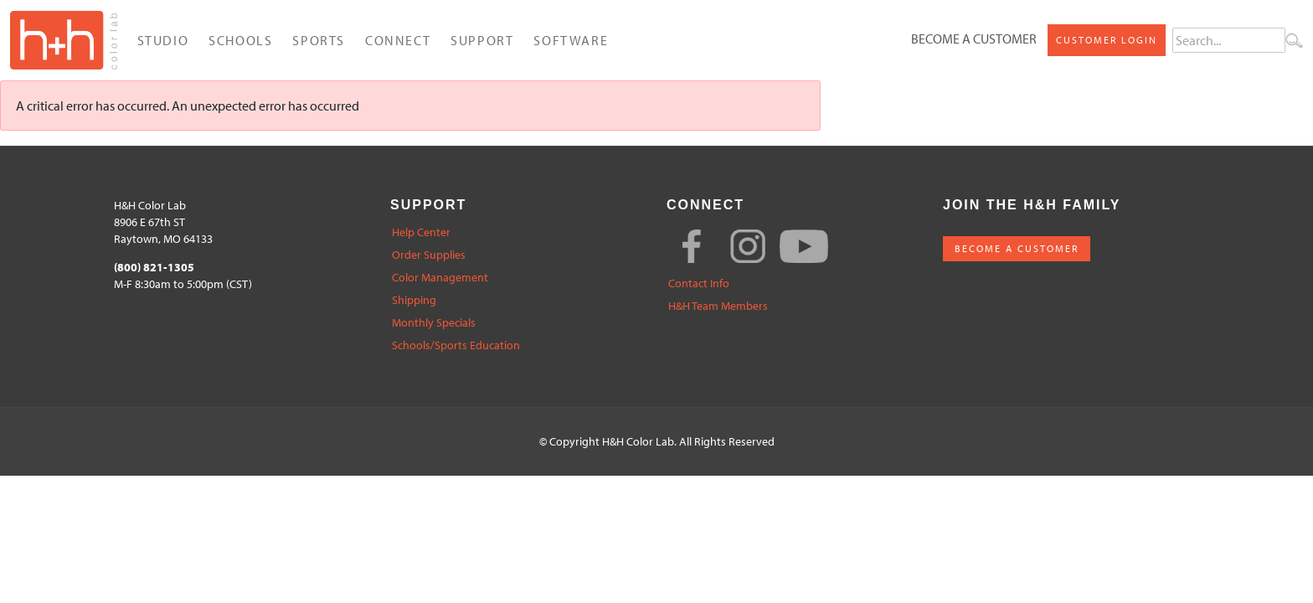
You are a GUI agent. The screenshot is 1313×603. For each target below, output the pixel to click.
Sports (318, 40)
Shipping (414, 300)
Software (570, 40)
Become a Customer (974, 38)
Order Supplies (429, 255)
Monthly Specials (434, 323)
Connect (397, 40)
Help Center (421, 232)
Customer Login (1106, 40)
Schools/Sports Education (456, 345)
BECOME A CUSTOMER (1017, 248)
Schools (240, 40)
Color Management (440, 278)
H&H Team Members (718, 306)
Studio (163, 40)
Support (482, 40)
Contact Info (698, 283)
